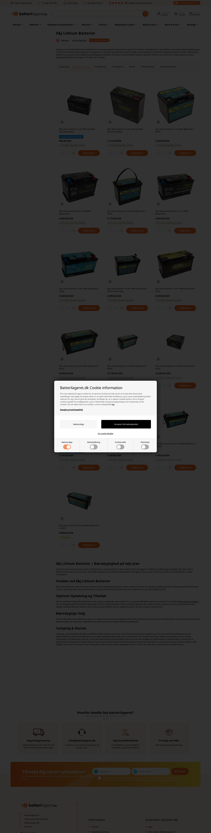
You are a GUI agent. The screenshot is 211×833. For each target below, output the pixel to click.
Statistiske (145, 445)
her (113, 404)
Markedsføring (93, 445)
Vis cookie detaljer (105, 433)
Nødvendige (67, 445)
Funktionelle (120, 445)
